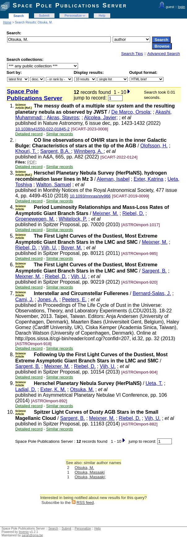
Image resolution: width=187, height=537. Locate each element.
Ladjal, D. (25, 389)
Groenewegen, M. (34, 219)
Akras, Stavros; (63, 117)
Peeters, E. (74, 299)
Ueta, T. (154, 383)
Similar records (59, 134)
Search (19, 16)
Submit (44, 15)
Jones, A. (47, 299)
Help (102, 15)
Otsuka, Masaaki (90, 472)
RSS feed (85, 502)
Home (7, 22)
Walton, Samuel (53, 184)
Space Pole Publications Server (70, 5)
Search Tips (132, 53)
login (181, 7)
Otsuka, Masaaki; (90, 477)
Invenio (24, 532)
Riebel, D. (133, 213)
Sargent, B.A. (55, 151)
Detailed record (28, 134)
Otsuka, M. (82, 389)
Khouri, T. (26, 151)
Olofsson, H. (153, 145)
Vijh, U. (49, 247)
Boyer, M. (71, 247)
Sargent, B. (154, 270)
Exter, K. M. (53, 389)
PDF (31, 162)
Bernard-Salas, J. (152, 293)
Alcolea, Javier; (101, 117)
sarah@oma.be (32, 535)
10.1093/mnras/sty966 (90, 196)
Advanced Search (163, 53)
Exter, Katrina (148, 179)
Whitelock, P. (73, 219)
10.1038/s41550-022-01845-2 (42, 129)
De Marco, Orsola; (131, 112)
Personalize (73, 15)
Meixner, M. (105, 213)
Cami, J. (24, 299)
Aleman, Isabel (113, 179)
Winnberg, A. (88, 151)
